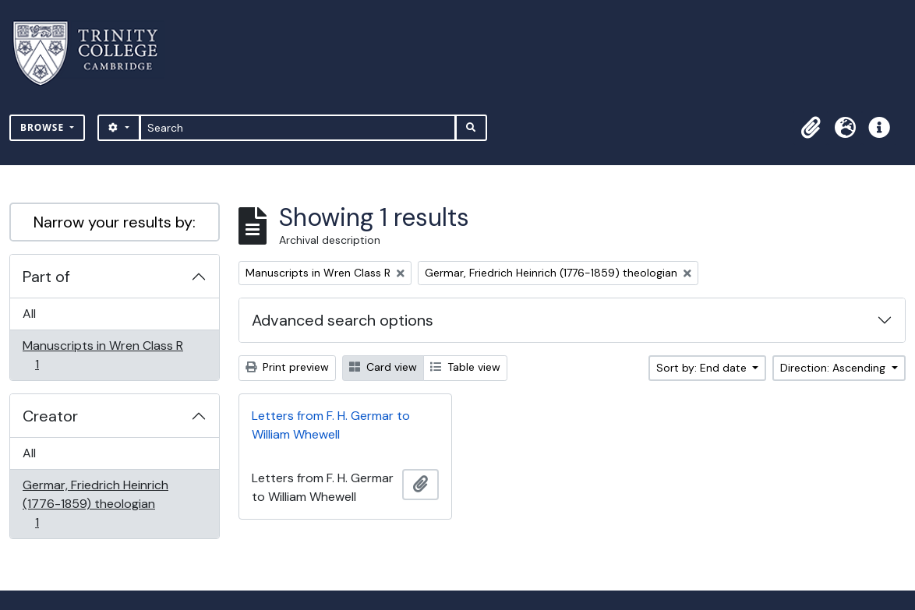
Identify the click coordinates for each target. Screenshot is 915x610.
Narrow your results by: (115, 222)
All (29, 313)
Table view (465, 367)
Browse (43, 127)
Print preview (287, 367)
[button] (810, 128)
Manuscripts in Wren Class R (102, 355)
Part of (46, 276)
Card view (383, 367)
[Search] (298, 128)
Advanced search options (342, 320)
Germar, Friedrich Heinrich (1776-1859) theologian (95, 503)
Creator (50, 416)
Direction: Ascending (834, 368)
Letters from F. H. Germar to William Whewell (331, 425)
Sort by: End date (703, 368)
